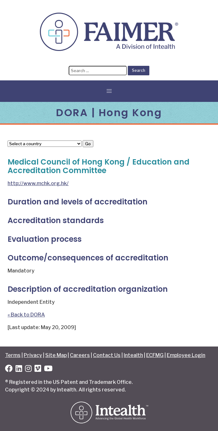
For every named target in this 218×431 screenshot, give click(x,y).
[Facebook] (9, 369)
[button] (109, 91)
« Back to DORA (26, 315)
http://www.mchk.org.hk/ (38, 183)
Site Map (56, 355)
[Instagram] (28, 369)
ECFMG (155, 355)
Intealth (133, 355)
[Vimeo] (37, 369)
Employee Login (186, 355)
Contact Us (107, 355)
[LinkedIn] (19, 369)
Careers (80, 355)
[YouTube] (48, 369)
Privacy (33, 355)
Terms (13, 355)
